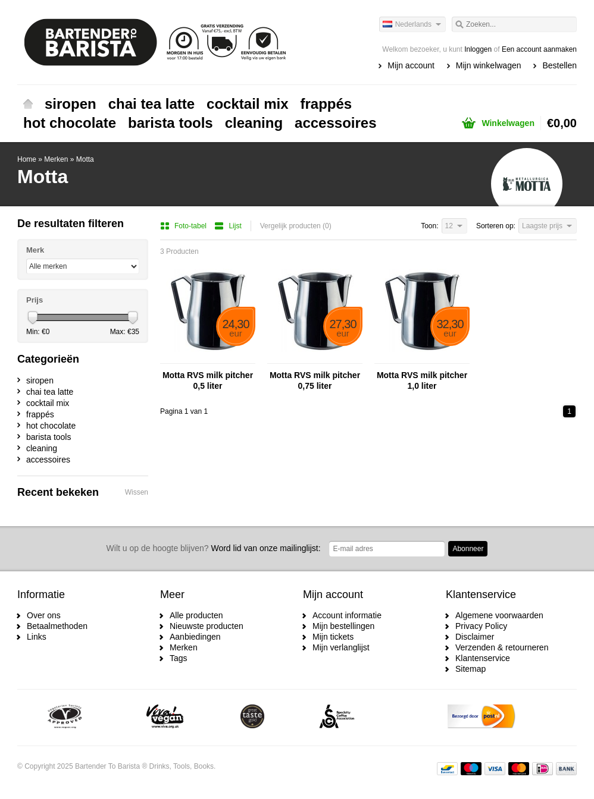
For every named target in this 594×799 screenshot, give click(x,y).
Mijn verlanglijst (341, 647)
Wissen (136, 492)
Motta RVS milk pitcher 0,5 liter (207, 380)
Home (28, 104)
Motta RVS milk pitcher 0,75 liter (315, 380)
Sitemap (470, 669)
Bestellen (559, 65)
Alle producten (196, 615)
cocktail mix (247, 104)
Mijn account (410, 65)
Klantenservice (482, 658)
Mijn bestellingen (343, 626)
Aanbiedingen (195, 636)
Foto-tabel (184, 226)
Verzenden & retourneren (501, 647)
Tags (178, 658)
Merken (56, 159)
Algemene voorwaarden (499, 615)
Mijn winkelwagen (488, 65)
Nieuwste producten (206, 626)
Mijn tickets (333, 636)
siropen (70, 104)
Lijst (227, 226)
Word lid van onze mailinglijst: (214, 548)
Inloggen (478, 49)
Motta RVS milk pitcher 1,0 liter (422, 380)
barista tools (170, 123)
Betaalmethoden (57, 626)
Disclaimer (474, 636)
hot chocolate (69, 123)
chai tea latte (151, 104)
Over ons (44, 615)
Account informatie (347, 615)
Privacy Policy (481, 626)
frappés (326, 104)
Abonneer (467, 549)
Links (36, 636)
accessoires (335, 123)
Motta (85, 159)
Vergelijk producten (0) (296, 226)
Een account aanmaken (539, 49)
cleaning (254, 123)
